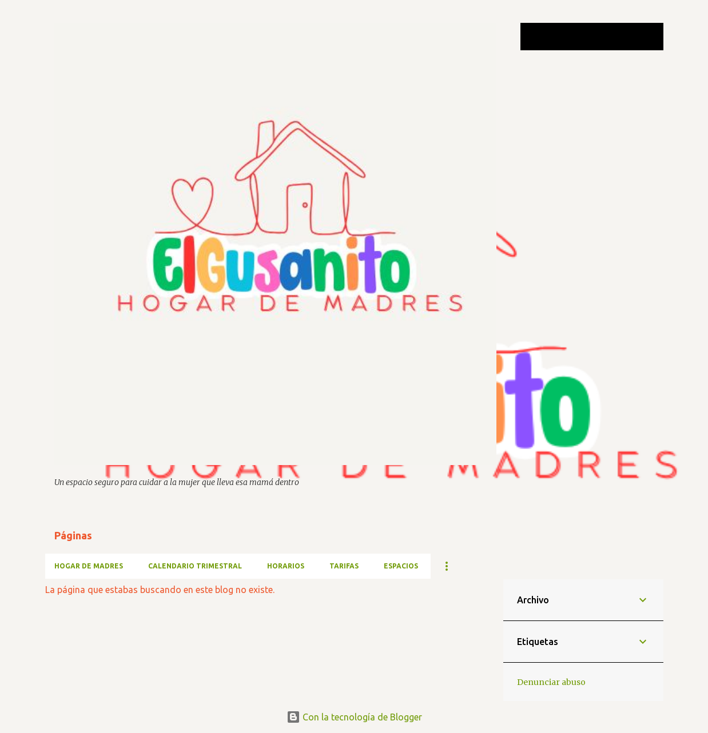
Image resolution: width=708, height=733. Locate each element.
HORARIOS (285, 566)
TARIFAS (344, 566)
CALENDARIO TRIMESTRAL (195, 566)
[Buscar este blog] (603, 36)
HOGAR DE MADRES (88, 566)
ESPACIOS (401, 566)
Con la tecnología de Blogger (354, 717)
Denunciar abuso (551, 682)
